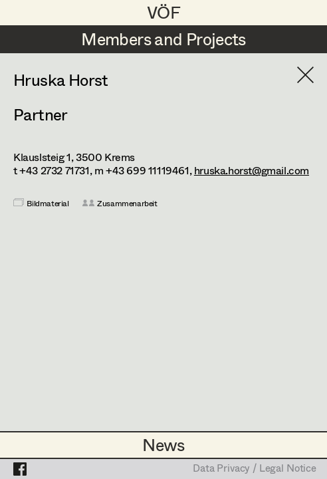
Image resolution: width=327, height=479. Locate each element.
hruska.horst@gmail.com (251, 170)
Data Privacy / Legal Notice (254, 469)
